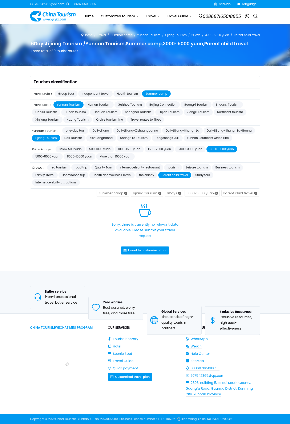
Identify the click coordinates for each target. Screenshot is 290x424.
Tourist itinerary (123, 339)
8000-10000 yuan (79, 157)
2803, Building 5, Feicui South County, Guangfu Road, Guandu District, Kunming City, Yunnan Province (219, 388)
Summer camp (121, 35)
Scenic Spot (120, 353)
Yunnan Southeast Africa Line (208, 138)
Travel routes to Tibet (145, 120)
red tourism (59, 168)
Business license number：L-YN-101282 (147, 419)
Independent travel (95, 94)
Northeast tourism (230, 112)
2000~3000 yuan (190, 149)
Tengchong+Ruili (167, 138)
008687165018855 (81, 4)
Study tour (202, 175)
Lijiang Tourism (176, 35)
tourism (173, 168)
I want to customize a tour (145, 250)
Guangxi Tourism (196, 105)
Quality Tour (103, 168)
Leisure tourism (197, 168)
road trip (81, 168)
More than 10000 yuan (115, 157)
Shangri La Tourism (134, 138)
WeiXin (194, 346)
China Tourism (65, 419)
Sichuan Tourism (105, 112)
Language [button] (247, 4)
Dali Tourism (73, 138)
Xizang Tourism (78, 120)
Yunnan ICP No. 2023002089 (98, 419)
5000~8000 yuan (47, 157)
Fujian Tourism (169, 112)
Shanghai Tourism (138, 112)
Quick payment (123, 368)
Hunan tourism (75, 112)
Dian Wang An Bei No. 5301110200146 (204, 419)
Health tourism (127, 94)
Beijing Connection (162, 105)
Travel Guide (177, 16)
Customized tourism (118, 16)
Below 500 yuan (70, 149)
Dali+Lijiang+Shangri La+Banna (229, 131)
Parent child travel (247, 35)
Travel (151, 16)
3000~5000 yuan (217, 35)
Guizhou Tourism (130, 105)
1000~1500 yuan (129, 149)
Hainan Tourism (99, 105)
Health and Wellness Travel (112, 175)
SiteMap (222, 4)
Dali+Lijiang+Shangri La (182, 131)
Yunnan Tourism (149, 35)
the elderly (146, 175)
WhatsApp (197, 339)
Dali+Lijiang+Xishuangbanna (137, 131)
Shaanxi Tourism (227, 105)
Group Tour (66, 94)
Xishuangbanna (101, 138)
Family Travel (44, 175)
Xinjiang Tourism (47, 120)
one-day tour (75, 131)
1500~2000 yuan (159, 149)
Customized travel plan (130, 377)
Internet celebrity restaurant (140, 168)
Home (89, 16)
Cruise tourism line (109, 120)
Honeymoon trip (73, 175)
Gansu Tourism (46, 112)
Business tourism (227, 168)
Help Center (198, 353)
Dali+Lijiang (100, 131)
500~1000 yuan (99, 149)
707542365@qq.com (47, 4)
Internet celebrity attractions (55, 182)
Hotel (114, 346)
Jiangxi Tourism (198, 112)
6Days (196, 35)
